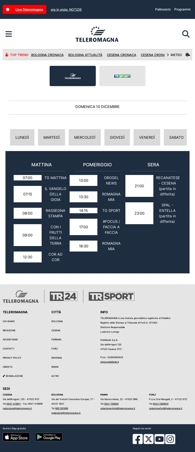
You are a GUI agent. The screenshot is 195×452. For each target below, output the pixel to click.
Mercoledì (84, 137)
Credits (7, 366)
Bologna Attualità (85, 55)
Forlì (54, 348)
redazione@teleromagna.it (17, 408)
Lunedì (22, 137)
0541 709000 (111, 403)
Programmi (182, 9)
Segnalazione (13, 376)
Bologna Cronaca (47, 55)
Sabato (176, 137)
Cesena (55, 330)
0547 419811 (14, 403)
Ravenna (56, 357)
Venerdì (147, 137)
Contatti (8, 348)
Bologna (57, 321)
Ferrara (56, 339)
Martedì (51, 137)
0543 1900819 (160, 403)
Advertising (10, 339)
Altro (55, 376)
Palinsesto (163, 9)
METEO (178, 55)
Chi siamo (9, 321)
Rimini (54, 366)
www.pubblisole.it (109, 361)
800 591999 (61, 408)
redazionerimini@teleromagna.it (117, 408)
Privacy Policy (12, 357)
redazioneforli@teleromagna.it (165, 408)
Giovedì (117, 137)
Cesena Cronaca (121, 55)
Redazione (9, 330)
